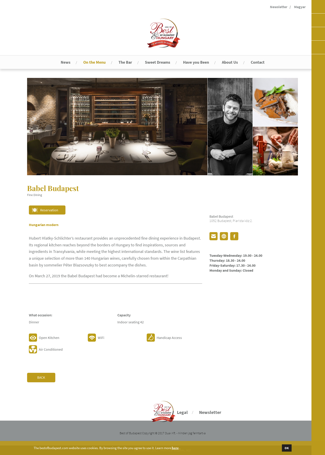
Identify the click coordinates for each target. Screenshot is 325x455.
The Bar (125, 62)
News (65, 62)
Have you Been (196, 62)
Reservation (49, 210)
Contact (258, 62)
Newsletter (278, 7)
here (175, 448)
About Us (230, 62)
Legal (182, 412)
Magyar (300, 7)
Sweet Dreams (157, 62)
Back (41, 377)
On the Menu (94, 62)
